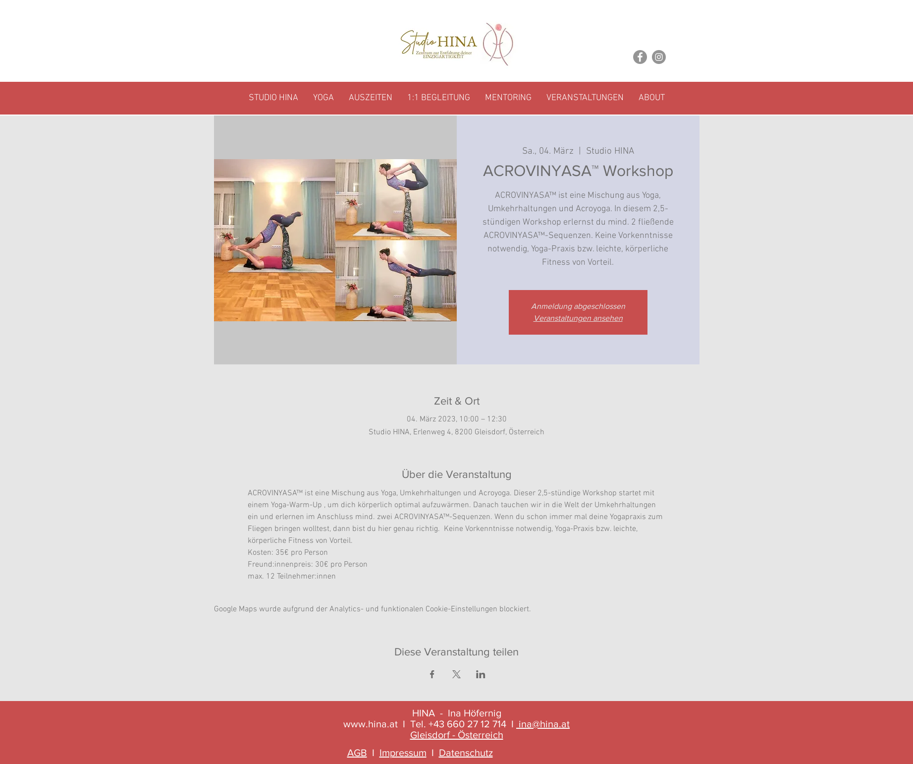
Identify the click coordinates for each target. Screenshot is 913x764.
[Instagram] (659, 57)
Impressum (403, 752)
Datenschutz (466, 752)
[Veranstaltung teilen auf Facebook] (432, 674)
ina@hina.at (544, 723)
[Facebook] (640, 57)
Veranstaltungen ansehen (578, 318)
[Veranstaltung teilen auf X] (456, 674)
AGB (357, 752)
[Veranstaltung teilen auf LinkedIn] (480, 674)
